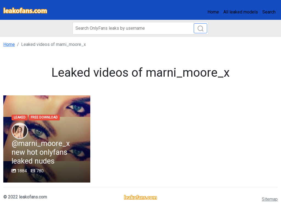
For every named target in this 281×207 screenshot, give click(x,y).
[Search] (140, 28)
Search (269, 12)
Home (213, 12)
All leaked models (240, 12)
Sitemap (270, 199)
